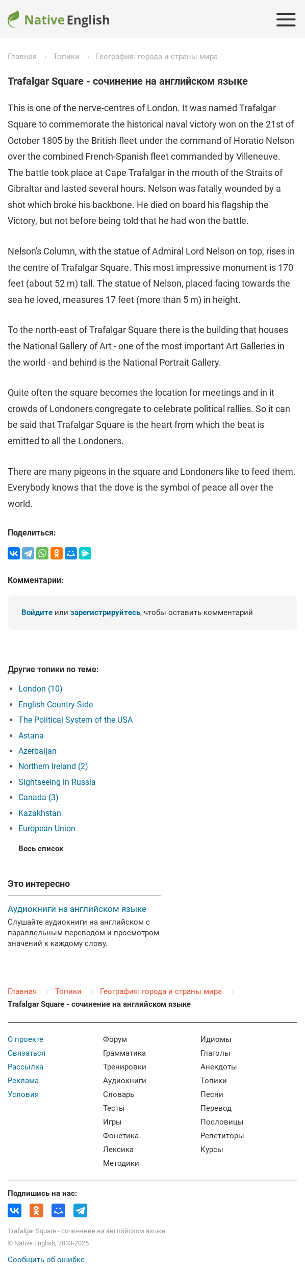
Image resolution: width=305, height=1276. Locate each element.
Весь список (40, 848)
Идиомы (216, 1039)
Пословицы (222, 1122)
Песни (211, 1094)
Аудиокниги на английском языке (77, 909)
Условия (23, 1094)
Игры (112, 1122)
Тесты (114, 1108)
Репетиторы (222, 1135)
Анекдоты (218, 1066)
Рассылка (25, 1066)
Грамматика (124, 1053)
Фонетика (121, 1135)
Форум (115, 1039)
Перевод (216, 1108)
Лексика (118, 1149)
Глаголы (215, 1053)
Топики (66, 56)
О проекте (25, 1039)
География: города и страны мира (157, 56)
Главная (22, 56)
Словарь (118, 1094)
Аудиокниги (124, 1080)
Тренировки (124, 1066)
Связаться (26, 1053)
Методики (121, 1163)
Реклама (23, 1080)
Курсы (211, 1149)
